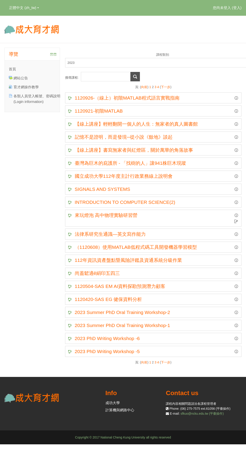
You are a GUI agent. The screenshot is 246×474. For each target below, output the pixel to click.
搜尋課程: (72, 77)
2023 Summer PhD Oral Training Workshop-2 (122, 312)
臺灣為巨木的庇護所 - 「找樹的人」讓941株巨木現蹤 (130, 163)
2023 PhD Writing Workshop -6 (107, 338)
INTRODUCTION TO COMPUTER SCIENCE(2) (126, 202)
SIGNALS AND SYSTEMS (102, 189)
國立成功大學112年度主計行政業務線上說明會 (124, 176)
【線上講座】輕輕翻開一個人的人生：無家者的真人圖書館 (136, 124)
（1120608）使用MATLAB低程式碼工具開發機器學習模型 (136, 247)
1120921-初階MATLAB (99, 110)
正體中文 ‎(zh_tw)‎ (24, 8)
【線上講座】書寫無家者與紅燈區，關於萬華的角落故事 (134, 150)
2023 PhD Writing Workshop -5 (107, 351)
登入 (236, 8)
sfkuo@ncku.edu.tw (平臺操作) (202, 413)
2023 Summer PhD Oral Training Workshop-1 (122, 325)
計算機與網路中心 (119, 410)
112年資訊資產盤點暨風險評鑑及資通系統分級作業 (128, 260)
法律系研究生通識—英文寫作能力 (110, 234)
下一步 (165, 87)
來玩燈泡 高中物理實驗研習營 (106, 215)
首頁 (12, 69)
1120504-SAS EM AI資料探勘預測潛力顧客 (120, 286)
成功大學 (112, 403)
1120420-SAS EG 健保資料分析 (108, 299)
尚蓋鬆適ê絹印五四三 (97, 273)
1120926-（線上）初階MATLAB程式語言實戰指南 (127, 97)
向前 (144, 87)
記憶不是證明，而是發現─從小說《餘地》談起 (124, 137)
